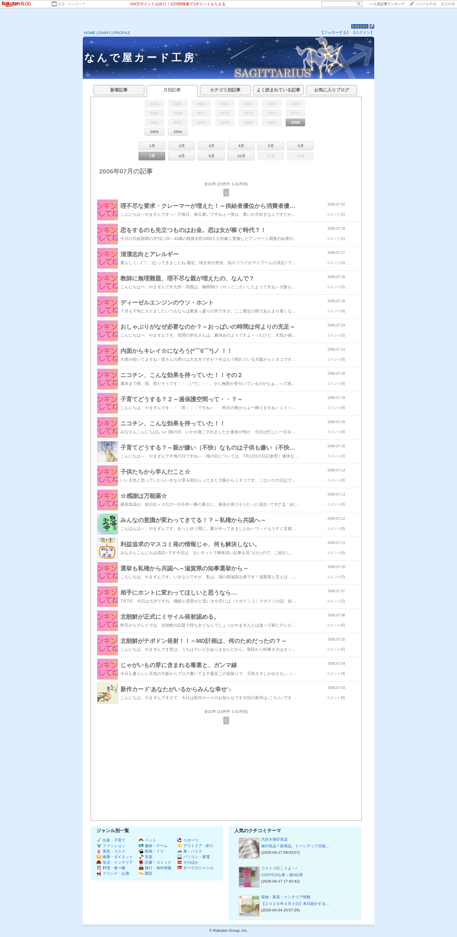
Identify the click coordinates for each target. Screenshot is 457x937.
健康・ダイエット (114, 857)
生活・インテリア (72, 4)
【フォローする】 (335, 32)
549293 (360, 26)
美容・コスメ (110, 851)
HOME (90, 33)
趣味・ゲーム (153, 846)
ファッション (110, 846)
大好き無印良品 (274, 839)
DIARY (104, 33)
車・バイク (189, 851)
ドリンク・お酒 (112, 873)
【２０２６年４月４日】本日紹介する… (295, 903)
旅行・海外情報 (155, 868)
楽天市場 (448, 4)
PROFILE (122, 33)
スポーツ (187, 840)
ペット (147, 840)
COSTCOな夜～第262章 (282, 875)
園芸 (145, 873)
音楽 (145, 857)
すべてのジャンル (195, 868)
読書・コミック (155, 862)
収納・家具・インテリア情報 (285, 897)
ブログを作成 (425, 4)
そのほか (187, 862)
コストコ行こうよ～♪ (279, 868)
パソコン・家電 (193, 857)
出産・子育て (110, 840)
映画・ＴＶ (151, 851)
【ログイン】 (362, 32)
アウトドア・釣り (195, 846)
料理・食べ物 (110, 868)
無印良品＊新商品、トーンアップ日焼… (295, 846)
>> (387, 4)
